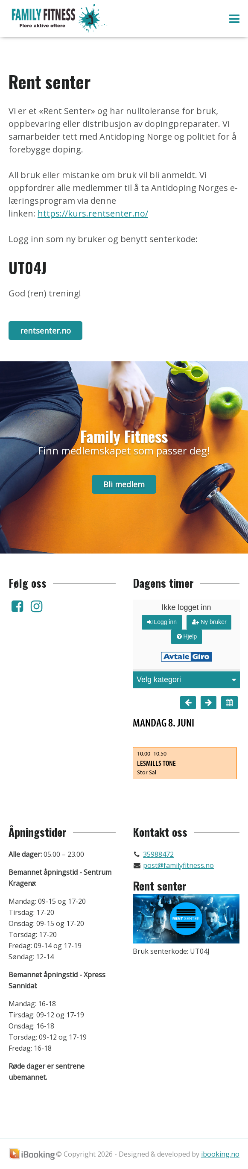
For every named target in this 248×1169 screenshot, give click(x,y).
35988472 (158, 854)
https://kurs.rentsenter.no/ (93, 213)
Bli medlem (124, 484)
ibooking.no (220, 1154)
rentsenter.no (45, 330)
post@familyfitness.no (178, 865)
